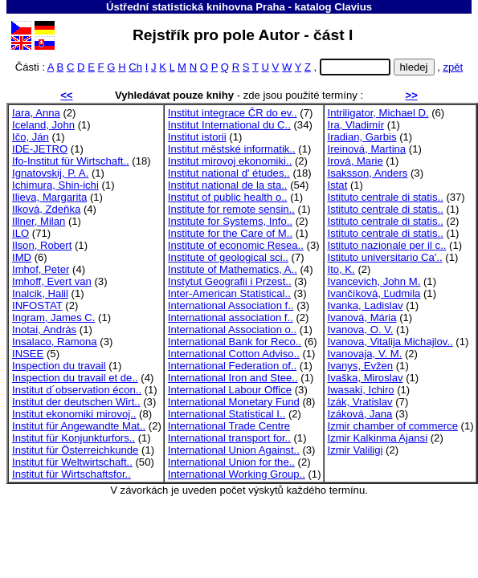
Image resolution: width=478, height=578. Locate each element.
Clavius (353, 7)
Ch (135, 67)
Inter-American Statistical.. (229, 293)
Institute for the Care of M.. (230, 233)
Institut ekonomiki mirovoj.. (74, 414)
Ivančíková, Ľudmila (374, 293)
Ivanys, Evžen (361, 366)
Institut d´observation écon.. (76, 390)
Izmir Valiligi (355, 450)
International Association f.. (231, 305)
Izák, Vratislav (360, 402)
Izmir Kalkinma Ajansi (378, 438)
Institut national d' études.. (229, 173)
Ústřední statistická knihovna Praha (195, 7)
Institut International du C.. (229, 125)
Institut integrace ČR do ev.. (232, 113)
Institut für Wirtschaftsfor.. (71, 474)
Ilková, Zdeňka (46, 209)
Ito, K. (341, 269)
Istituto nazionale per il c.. (387, 245)
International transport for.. (229, 438)
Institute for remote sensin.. (231, 209)
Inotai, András (44, 330)
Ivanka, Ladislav (365, 305)
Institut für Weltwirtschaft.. (72, 462)
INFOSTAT (37, 305)
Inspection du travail (59, 366)
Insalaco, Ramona (54, 342)
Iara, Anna (36, 113)
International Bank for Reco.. (234, 342)
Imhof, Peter (40, 269)
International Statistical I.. (226, 414)
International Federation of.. (232, 366)
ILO (20, 233)
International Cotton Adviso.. (234, 354)
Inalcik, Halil (40, 293)
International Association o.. (232, 330)
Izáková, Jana (360, 414)
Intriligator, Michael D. (378, 113)
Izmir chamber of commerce (393, 426)
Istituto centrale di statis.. (385, 197)
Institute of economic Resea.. (236, 245)
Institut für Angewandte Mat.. (78, 426)
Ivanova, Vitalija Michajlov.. (390, 342)
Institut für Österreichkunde (75, 450)
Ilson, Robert (41, 245)
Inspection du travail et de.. (75, 378)
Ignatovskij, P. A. (50, 173)
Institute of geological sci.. (228, 257)
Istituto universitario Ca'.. (385, 257)
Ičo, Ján (30, 137)
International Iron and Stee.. (233, 378)
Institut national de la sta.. (228, 185)
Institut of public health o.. (228, 197)
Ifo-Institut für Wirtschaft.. (70, 161)
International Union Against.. (234, 450)
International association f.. (230, 317)
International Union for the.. (231, 462)
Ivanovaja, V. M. (365, 354)
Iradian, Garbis (362, 137)
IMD (21, 257)
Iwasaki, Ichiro (361, 390)
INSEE (27, 354)
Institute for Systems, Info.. (230, 221)
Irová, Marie (355, 161)
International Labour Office (230, 390)
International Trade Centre (229, 426)
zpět (453, 67)
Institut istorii (197, 137)
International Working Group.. (236, 474)
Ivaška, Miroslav (365, 378)
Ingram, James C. (53, 317)
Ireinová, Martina (367, 149)
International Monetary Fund (234, 402)
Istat (338, 185)
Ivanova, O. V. (361, 330)
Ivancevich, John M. (374, 281)
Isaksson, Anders (368, 173)
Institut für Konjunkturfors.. (73, 438)
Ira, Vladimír (356, 125)
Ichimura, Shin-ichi (55, 185)
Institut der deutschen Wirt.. (76, 402)
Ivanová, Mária (362, 317)
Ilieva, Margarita (49, 197)
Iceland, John (43, 125)
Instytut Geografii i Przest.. (230, 281)
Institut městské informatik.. (232, 149)
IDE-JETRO (39, 149)
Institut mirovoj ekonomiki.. (230, 161)
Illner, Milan (38, 221)
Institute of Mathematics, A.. (232, 269)
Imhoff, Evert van (52, 281)
